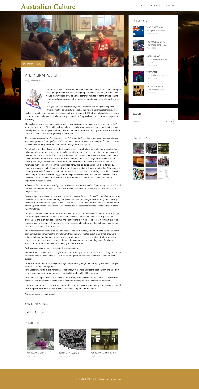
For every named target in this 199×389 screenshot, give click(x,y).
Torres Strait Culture (69, 352)
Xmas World (151, 72)
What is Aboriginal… (155, 27)
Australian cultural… (156, 86)
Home (143, 5)
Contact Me (169, 5)
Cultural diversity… (155, 41)
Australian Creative (36, 352)
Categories (155, 5)
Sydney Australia (34, 80)
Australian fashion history (103, 352)
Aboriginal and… (153, 56)
